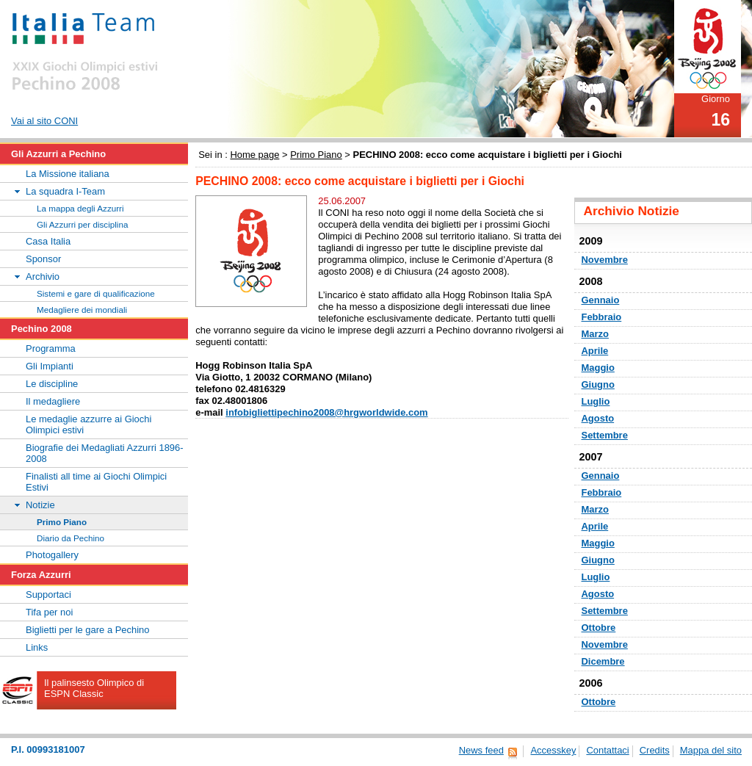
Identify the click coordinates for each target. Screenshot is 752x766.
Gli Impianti (49, 366)
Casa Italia (48, 241)
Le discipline (52, 383)
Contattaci (607, 750)
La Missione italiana (67, 173)
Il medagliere (53, 401)
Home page (254, 154)
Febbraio (602, 316)
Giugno (598, 384)
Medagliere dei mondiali (82, 309)
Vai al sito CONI (44, 120)
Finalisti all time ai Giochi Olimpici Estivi (96, 482)
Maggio (598, 367)
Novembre (605, 259)
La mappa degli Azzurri (80, 208)
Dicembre (603, 661)
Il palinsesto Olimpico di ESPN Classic (94, 688)
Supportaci (48, 594)
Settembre (605, 435)
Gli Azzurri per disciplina (82, 224)
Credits (655, 750)
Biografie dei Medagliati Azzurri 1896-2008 (105, 453)
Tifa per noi (49, 612)
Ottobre (599, 627)
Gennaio (601, 300)
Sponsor (43, 258)
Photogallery (52, 554)
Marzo (595, 333)
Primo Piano (316, 154)
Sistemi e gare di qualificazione (96, 293)
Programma (51, 348)
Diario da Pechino (70, 538)
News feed (481, 750)
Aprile (595, 350)
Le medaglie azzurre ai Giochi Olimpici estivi (88, 424)
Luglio (596, 401)
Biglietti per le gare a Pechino (88, 629)
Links (37, 647)
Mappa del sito (711, 750)
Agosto (598, 418)
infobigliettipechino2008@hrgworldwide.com (326, 412)
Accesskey (553, 750)
